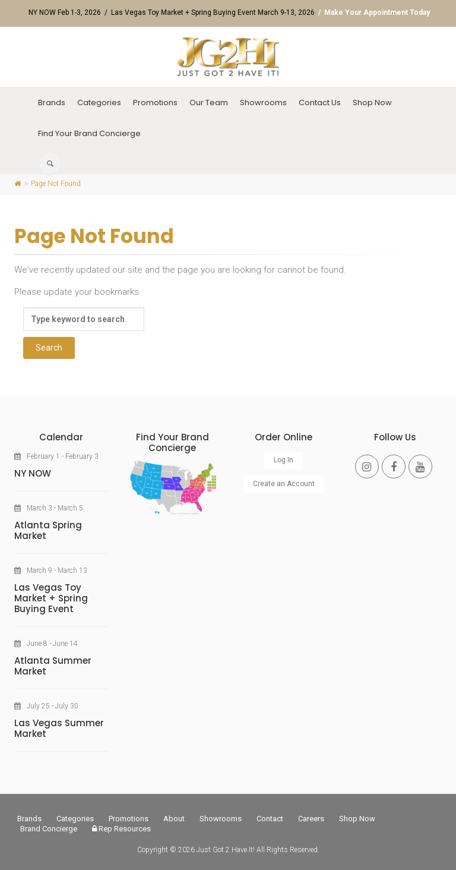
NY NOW (32, 473)
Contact (269, 818)
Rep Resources (121, 828)
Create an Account (284, 484)
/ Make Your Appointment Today (372, 12)
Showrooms (263, 102)
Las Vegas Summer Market (59, 728)
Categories (99, 102)
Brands (51, 102)
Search (49, 347)
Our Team (208, 102)
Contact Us (320, 102)
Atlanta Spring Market (48, 530)
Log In (283, 460)
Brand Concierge (48, 828)
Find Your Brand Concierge (89, 133)
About (174, 818)
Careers (311, 818)
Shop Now (372, 102)
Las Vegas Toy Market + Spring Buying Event (51, 598)
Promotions (155, 102)
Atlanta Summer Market (52, 665)
